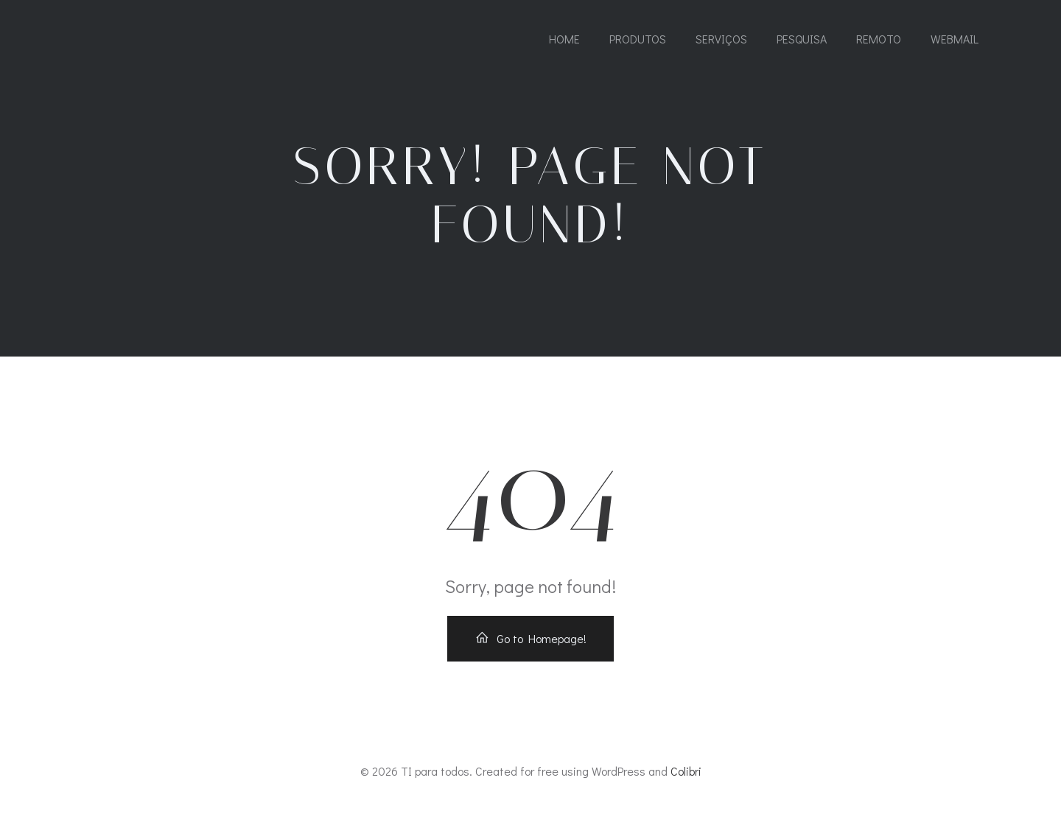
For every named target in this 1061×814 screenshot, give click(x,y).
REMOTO (878, 38)
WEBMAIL (954, 38)
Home (564, 38)
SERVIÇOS (721, 38)
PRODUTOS (637, 38)
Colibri (685, 771)
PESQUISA (802, 38)
